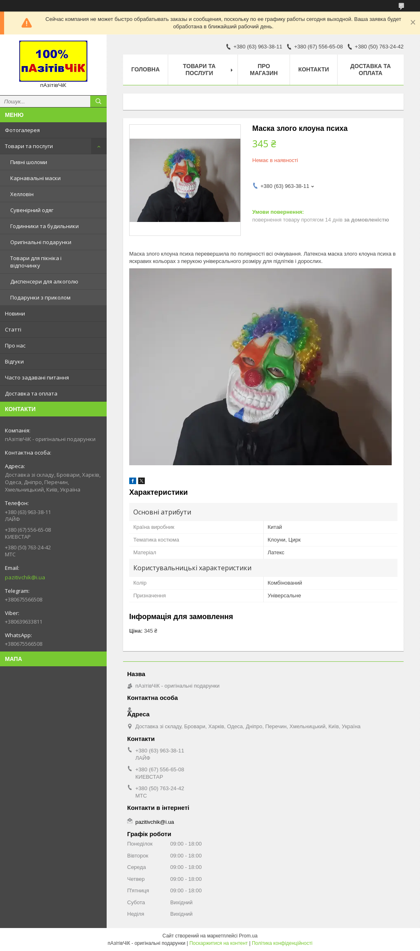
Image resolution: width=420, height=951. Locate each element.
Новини (15, 313)
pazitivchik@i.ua (25, 577)
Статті (13, 329)
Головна (145, 69)
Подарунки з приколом (40, 297)
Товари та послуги (29, 146)
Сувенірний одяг (31, 210)
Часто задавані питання (37, 377)
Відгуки (14, 361)
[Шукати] (98, 101)
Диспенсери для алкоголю (44, 281)
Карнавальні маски (35, 178)
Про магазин (264, 69)
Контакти (313, 69)
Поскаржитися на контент (218, 943)
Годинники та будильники (44, 226)
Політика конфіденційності (282, 943)
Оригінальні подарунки (40, 242)
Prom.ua (248, 936)
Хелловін (22, 194)
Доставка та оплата (31, 393)
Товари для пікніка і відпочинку (36, 261)
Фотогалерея (22, 130)
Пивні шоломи (28, 162)
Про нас (15, 345)
